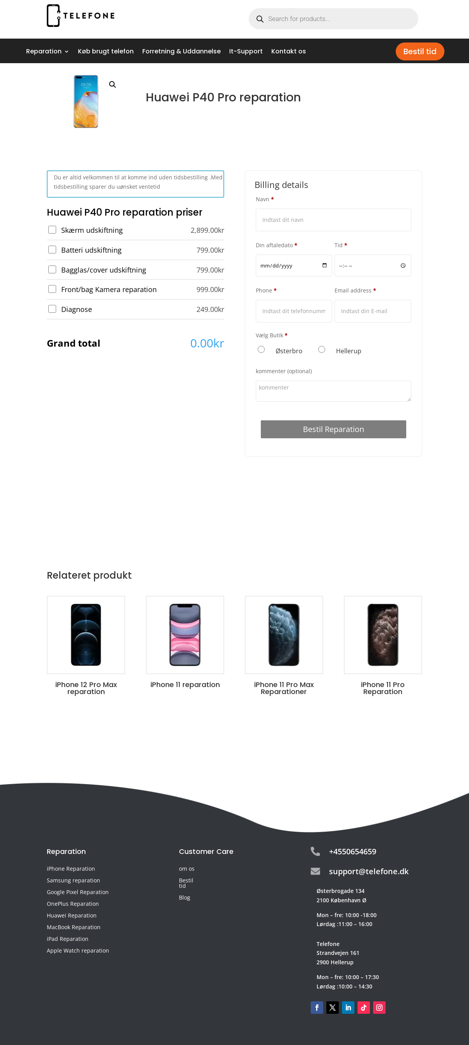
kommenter (284, 371)
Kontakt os (288, 52)
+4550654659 (352, 851)
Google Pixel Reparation (78, 892)
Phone (266, 290)
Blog (184, 898)
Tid (340, 245)
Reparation (44, 52)
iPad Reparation (67, 939)
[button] (113, 85)
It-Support (246, 52)
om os (187, 869)
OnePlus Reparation (73, 904)
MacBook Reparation (74, 928)
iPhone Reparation (71, 869)
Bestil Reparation (333, 429)
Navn (265, 199)
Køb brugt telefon (106, 52)
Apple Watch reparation (78, 951)
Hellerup (348, 351)
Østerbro (289, 351)
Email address (355, 290)
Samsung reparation (73, 881)
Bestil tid (420, 51)
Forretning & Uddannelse (181, 52)
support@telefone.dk (369, 871)
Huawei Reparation (72, 916)
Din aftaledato (276, 245)
